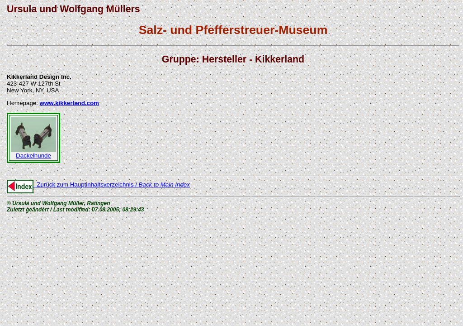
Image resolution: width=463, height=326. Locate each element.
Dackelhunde (33, 153)
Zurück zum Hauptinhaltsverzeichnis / (98, 184)
